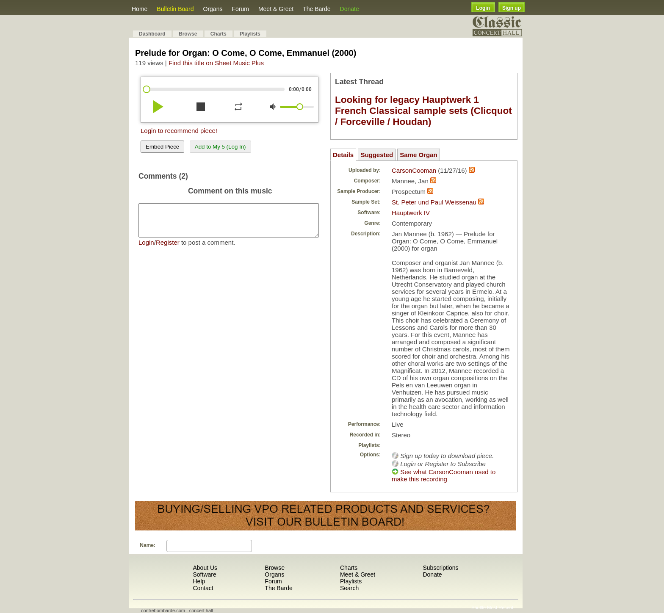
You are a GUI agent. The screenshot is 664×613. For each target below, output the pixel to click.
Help (199, 581)
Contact (203, 588)
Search (349, 588)
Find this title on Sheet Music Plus (216, 62)
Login (483, 8)
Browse (188, 34)
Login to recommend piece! (179, 130)
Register (168, 248)
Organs (213, 9)
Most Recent (500, 607)
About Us (205, 567)
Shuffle (478, 607)
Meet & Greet (275, 9)
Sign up (511, 8)
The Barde (316, 9)
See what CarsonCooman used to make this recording (443, 475)
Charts (218, 34)
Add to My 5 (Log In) (220, 147)
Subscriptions (440, 567)
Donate (349, 9)
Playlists (250, 34)
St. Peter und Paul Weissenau (434, 202)
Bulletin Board (175, 9)
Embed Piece (162, 147)
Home (139, 9)
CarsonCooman (414, 170)
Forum (240, 9)
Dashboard (152, 34)
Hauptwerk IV (411, 212)
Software (204, 574)
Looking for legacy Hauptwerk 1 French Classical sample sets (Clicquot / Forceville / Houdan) (423, 110)
